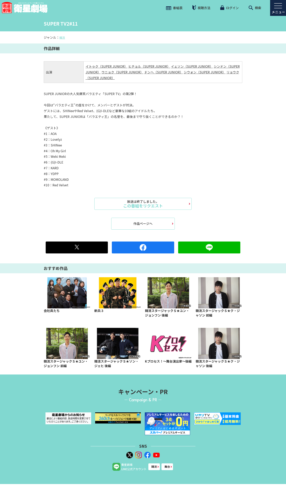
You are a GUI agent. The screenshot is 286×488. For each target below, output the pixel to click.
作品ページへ (143, 223)
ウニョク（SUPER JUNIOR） (122, 72)
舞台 (167, 467)
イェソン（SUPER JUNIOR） (192, 66)
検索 (255, 7)
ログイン (229, 7)
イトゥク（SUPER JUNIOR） (107, 66)
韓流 (62, 37)
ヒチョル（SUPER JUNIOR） (149, 66)
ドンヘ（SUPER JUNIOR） (163, 72)
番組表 (174, 7)
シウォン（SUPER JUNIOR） (205, 72)
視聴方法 (201, 7)
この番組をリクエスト (143, 204)
